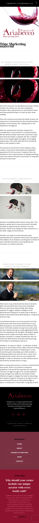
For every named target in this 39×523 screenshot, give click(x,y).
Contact (19, 461)
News (19, 457)
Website (27, 423)
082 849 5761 (12, 3)
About (19, 448)
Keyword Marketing (19, 425)
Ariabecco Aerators (19, 452)
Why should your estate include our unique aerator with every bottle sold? (19, 486)
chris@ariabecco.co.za (26, 3)
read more (22, 516)
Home (19, 444)
